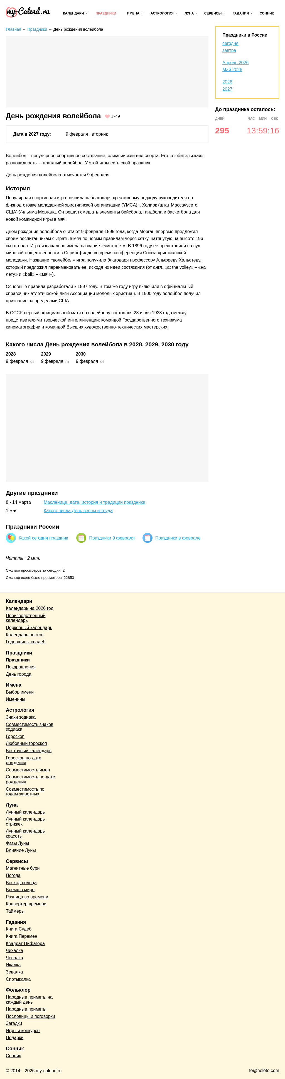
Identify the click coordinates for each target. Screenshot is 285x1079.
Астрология (162, 13)
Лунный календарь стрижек (25, 821)
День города (18, 674)
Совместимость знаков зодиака (29, 727)
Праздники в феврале (178, 538)
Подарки (14, 1037)
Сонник (267, 13)
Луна (189, 13)
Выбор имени (20, 692)
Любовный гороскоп (26, 743)
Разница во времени (27, 897)
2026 (227, 82)
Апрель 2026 (235, 62)
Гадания (241, 13)
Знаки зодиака (21, 717)
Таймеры (15, 911)
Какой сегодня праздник (43, 538)
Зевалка (14, 972)
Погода (13, 875)
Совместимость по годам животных (25, 792)
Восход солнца (21, 882)
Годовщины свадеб (25, 641)
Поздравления (21, 667)
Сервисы (213, 13)
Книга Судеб (18, 929)
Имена (133, 13)
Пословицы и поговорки (30, 1016)
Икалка (13, 964)
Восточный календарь (28, 750)
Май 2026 (232, 69)
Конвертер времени (26, 903)
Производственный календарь (25, 618)
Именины (15, 699)
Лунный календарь (25, 812)
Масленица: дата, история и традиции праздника (94, 502)
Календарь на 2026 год (29, 608)
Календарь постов (24, 634)
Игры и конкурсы (23, 1030)
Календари (73, 13)
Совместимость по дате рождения (30, 779)
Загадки (14, 1023)
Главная (13, 29)
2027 (227, 89)
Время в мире (20, 889)
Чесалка (14, 957)
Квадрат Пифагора (25, 943)
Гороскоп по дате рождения (23, 760)
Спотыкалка (18, 979)
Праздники (106, 13)
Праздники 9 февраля (111, 538)
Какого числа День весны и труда (78, 510)
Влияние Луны (21, 850)
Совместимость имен (28, 770)
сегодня (230, 43)
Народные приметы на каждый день (29, 999)
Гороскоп (15, 736)
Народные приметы (26, 1009)
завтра (229, 50)
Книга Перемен (21, 936)
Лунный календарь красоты (25, 833)
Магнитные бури (23, 868)
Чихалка (14, 950)
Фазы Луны (17, 843)
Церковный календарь (29, 627)
